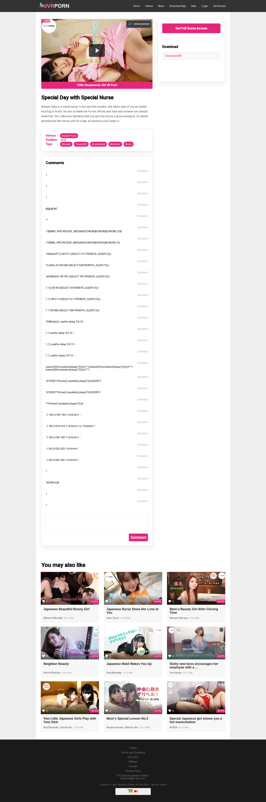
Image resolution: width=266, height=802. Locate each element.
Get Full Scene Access (191, 28)
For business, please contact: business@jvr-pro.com (133, 777)
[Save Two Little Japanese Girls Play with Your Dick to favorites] (43, 710)
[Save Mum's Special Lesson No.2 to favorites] (106, 710)
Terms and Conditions (133, 752)
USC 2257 (133, 757)
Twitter (133, 748)
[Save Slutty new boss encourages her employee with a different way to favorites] (169, 656)
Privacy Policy (133, 771)
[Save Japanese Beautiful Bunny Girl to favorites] (43, 601)
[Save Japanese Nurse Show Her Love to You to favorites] (106, 601)
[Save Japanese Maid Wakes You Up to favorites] (106, 656)
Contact (133, 766)
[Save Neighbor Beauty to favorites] (43, 656)
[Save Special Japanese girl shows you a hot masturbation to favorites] (169, 710)
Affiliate (133, 761)
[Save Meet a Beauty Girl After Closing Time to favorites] (169, 601)
